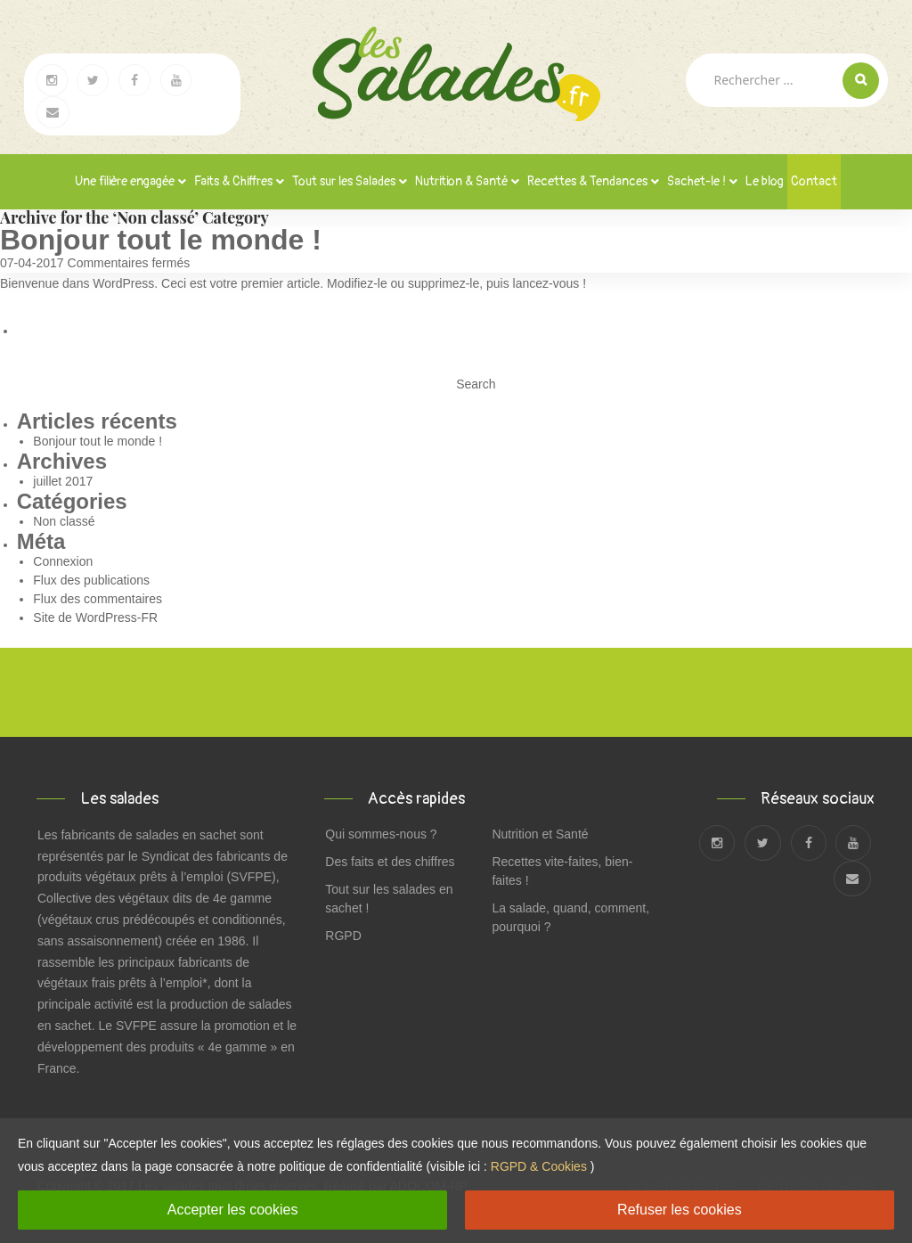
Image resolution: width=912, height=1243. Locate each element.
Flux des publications (91, 580)
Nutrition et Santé (540, 834)
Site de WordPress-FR (95, 617)
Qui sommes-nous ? (380, 834)
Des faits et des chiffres (389, 862)
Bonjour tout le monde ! (161, 240)
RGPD (343, 935)
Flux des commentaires (97, 599)
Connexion (63, 561)
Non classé (63, 521)
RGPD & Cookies (539, 1166)
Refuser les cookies (679, 1209)
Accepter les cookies (232, 1209)
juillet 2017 (63, 481)
